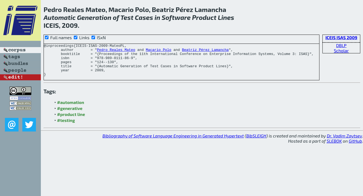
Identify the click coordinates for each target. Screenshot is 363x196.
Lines (226, 17)
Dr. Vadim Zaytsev (344, 142)
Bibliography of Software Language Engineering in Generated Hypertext (173, 142)
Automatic (60, 17)
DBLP (341, 45)
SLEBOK (334, 147)
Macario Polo (158, 51)
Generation (94, 17)
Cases (144, 17)
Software (176, 17)
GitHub (355, 147)
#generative (70, 114)
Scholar (341, 50)
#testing (66, 126)
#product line (71, 120)
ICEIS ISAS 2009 (341, 37)
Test (126, 17)
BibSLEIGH (256, 142)
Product (204, 17)
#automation (70, 108)
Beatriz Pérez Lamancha (205, 51)
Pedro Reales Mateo (116, 51)
